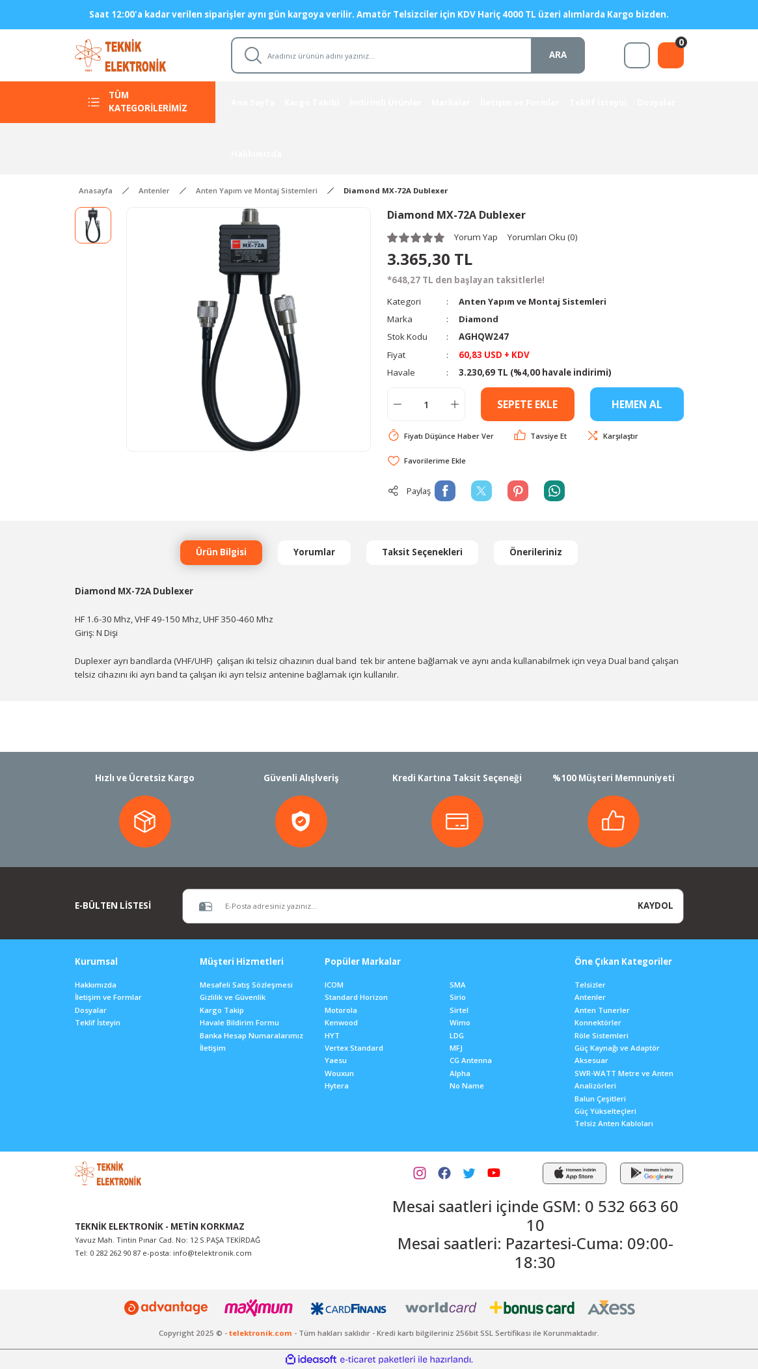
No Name (467, 1085)
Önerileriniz (535, 552)
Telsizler (590, 984)
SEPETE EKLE (527, 404)
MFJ (456, 1048)
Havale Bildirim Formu (239, 1022)
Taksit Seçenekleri (422, 552)
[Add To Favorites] (426, 460)
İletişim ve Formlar (108, 997)
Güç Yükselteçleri (605, 1111)
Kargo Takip (222, 1010)
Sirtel (459, 1010)
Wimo (460, 1022)
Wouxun (339, 1073)
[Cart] (671, 55)
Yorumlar (314, 552)
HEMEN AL (637, 404)
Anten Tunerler (602, 1010)
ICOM (334, 984)
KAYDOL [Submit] (655, 905)
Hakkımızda (95, 984)
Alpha (460, 1073)
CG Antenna (471, 1060)
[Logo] (133, 54)
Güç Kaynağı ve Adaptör (617, 1048)
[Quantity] (426, 404)
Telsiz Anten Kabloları (614, 1123)
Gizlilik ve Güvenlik (232, 997)
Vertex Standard (354, 1048)
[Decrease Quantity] (397, 404)
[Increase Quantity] (455, 404)
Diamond (479, 319)
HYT (332, 1035)
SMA (458, 984)
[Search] (408, 55)
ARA (558, 55)
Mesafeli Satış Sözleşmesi (246, 984)
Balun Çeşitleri (600, 1098)
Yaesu (336, 1060)
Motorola (341, 1010)
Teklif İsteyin (97, 1022)
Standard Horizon (356, 997)
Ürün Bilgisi (221, 552)
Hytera (337, 1085)
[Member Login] (637, 55)
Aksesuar (591, 1060)
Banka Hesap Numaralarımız (251, 1035)
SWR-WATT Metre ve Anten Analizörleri (624, 1079)
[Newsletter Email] (405, 906)
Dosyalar (91, 1010)
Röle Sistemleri (602, 1035)
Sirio (458, 997)
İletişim (213, 1048)
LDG (457, 1035)
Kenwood (341, 1022)
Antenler (590, 997)
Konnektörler (598, 1022)
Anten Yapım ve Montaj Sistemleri (534, 301)
